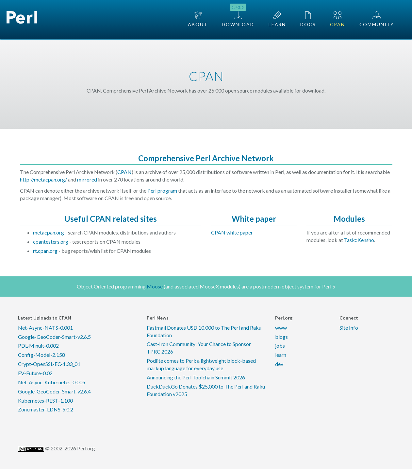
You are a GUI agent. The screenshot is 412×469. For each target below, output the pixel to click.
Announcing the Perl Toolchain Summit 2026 (196, 377)
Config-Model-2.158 (41, 355)
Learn (277, 19)
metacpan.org (48, 232)
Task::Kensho (359, 240)
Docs (308, 19)
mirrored (87, 179)
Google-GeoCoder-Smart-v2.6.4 (54, 391)
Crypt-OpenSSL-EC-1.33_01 (49, 364)
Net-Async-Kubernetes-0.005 (51, 382)
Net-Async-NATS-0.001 (45, 327)
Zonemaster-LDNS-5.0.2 (45, 409)
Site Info (348, 327)
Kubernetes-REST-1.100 (45, 400)
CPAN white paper (232, 232)
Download (238, 15)
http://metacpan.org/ (43, 179)
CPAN (337, 19)
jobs (280, 345)
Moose (155, 286)
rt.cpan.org (45, 251)
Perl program (162, 190)
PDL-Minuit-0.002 (38, 345)
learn (280, 355)
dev (279, 364)
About (197, 19)
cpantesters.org (50, 241)
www (281, 327)
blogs (281, 337)
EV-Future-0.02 (35, 373)
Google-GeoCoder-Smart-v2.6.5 (54, 337)
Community (376, 19)
